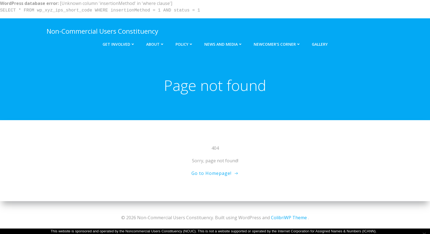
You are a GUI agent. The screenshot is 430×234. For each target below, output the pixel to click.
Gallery (320, 43)
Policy (184, 43)
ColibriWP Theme (289, 218)
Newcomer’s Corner (277, 43)
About (155, 43)
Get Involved (119, 43)
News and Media (223, 43)
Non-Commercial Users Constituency (102, 30)
